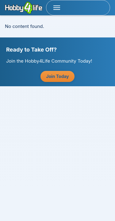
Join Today (57, 76)
